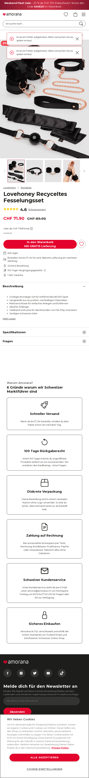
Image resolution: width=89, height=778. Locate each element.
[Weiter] (84, 171)
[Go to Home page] (12, 14)
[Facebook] (7, 673)
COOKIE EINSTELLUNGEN (44, 769)
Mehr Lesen (9, 318)
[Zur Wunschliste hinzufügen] (81, 244)
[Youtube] (48, 673)
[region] (44, 746)
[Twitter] (35, 673)
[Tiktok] (62, 673)
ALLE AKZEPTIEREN (44, 757)
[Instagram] (21, 673)
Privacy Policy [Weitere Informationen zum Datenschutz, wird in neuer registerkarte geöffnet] (60, 747)
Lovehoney (9, 187)
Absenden (17, 711)
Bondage (26, 187)
